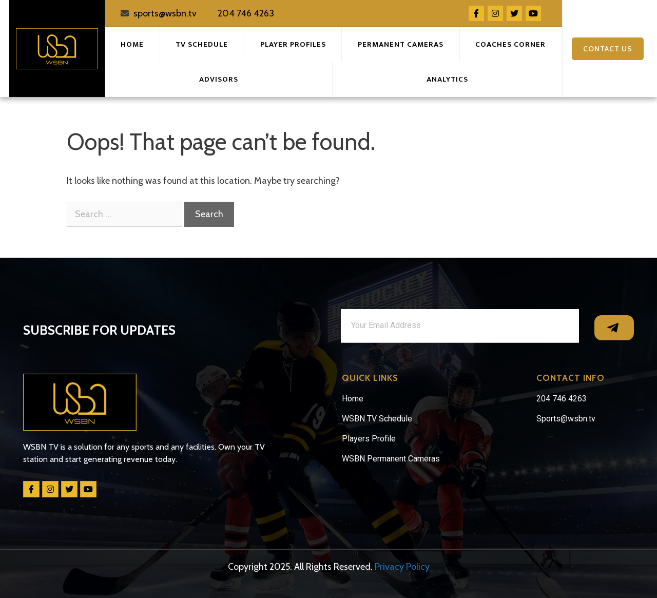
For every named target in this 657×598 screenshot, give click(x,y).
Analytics (447, 79)
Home (132, 44)
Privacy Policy (402, 566)
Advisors (218, 79)
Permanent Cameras (400, 44)
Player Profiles (293, 44)
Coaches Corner (510, 44)
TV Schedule (202, 44)
